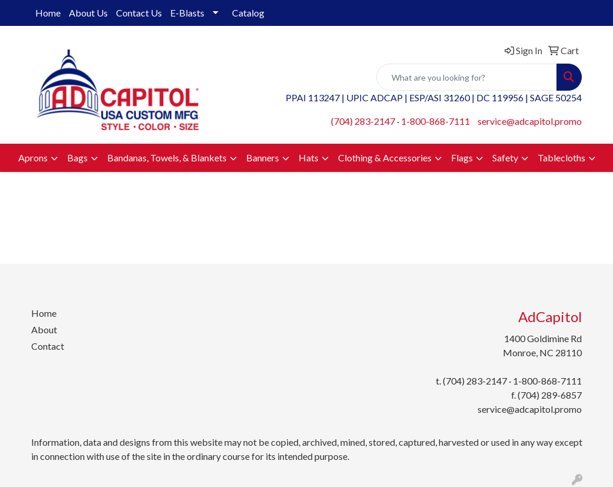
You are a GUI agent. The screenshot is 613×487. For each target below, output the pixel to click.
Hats (309, 157)
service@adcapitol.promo (530, 121)
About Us (88, 12)
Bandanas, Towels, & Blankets (167, 157)
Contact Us (139, 12)
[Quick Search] (466, 77)
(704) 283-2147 (363, 121)
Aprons (33, 157)
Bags (77, 157)
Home (48, 12)
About (44, 329)
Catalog (248, 12)
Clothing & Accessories (385, 157)
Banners (262, 157)
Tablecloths (561, 157)
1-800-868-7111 (435, 121)
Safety (505, 157)
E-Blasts (187, 12)
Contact (47, 346)
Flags (462, 157)
